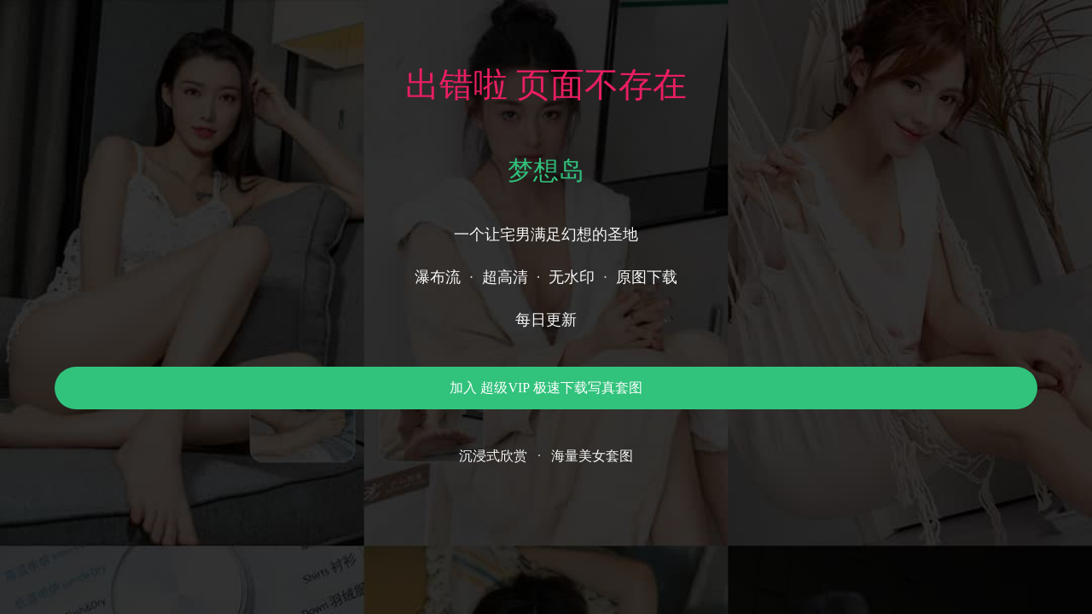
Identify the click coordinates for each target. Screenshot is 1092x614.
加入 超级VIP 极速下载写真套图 (546, 387)
